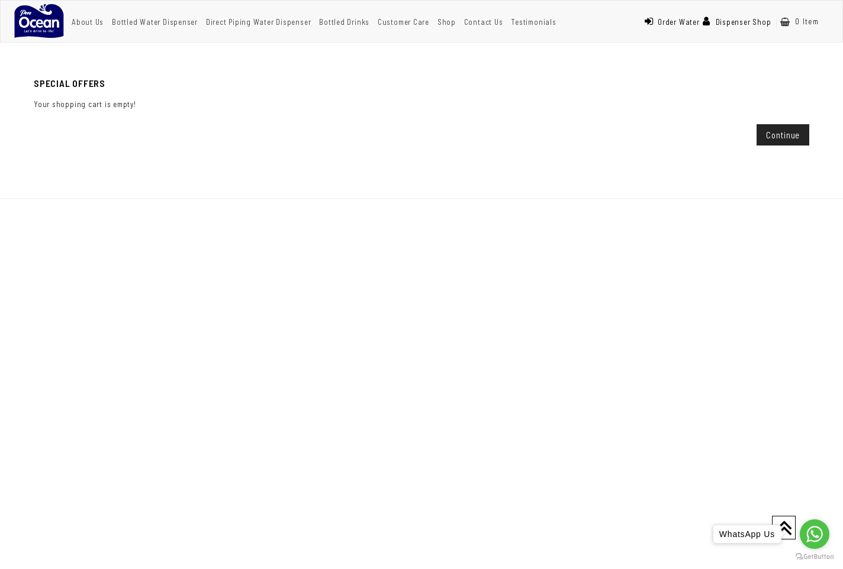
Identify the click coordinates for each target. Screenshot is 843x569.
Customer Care (403, 22)
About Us (88, 22)
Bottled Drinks (344, 22)
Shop (446, 22)
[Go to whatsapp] (814, 534)
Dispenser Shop (737, 22)
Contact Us (483, 22)
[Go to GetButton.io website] (815, 557)
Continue (783, 135)
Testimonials (533, 22)
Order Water (672, 22)
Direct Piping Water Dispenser (258, 22)
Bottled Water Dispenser (155, 22)
